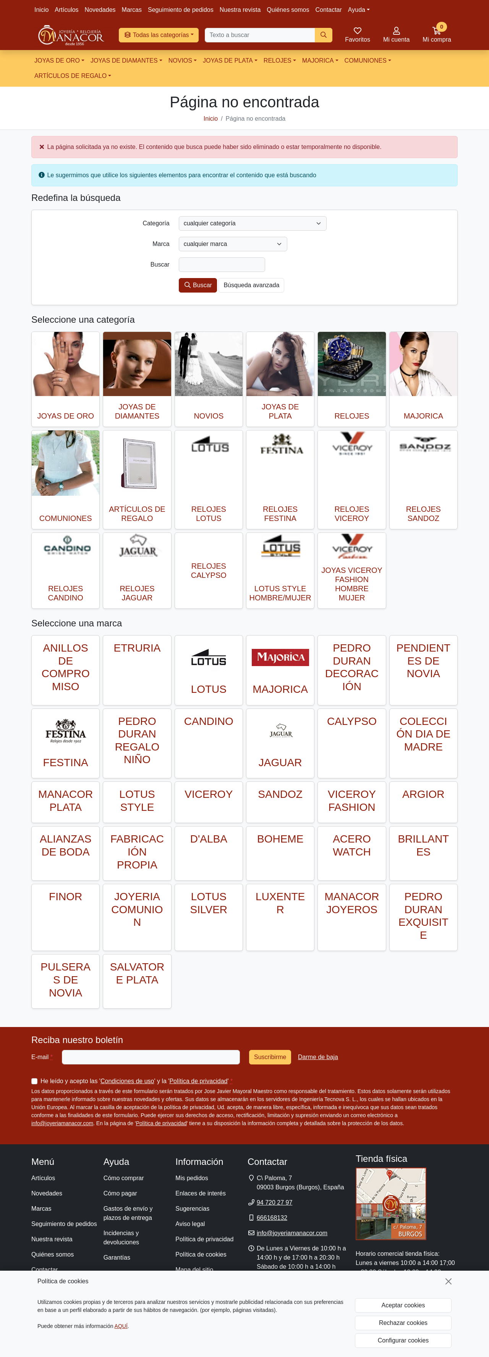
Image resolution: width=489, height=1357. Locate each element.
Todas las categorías (156, 35)
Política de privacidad (198, 1081)
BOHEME (280, 839)
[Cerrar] (448, 1281)
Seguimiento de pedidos (181, 9)
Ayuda (356, 9)
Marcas (132, 9)
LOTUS (209, 689)
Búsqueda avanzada (251, 285)
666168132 (272, 1218)
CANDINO (208, 721)
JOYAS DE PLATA (228, 60)
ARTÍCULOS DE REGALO (70, 76)
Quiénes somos (288, 9)
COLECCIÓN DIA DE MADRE (424, 734)
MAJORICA (318, 60)
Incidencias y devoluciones (121, 1237)
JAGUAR (280, 762)
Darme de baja (318, 1057)
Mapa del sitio (194, 1269)
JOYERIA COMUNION (137, 909)
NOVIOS (180, 60)
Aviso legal (190, 1224)
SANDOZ (280, 794)
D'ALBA (208, 839)
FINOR (65, 897)
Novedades (100, 9)
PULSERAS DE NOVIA (65, 979)
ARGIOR (423, 794)
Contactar (328, 9)
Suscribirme (270, 1057)
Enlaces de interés (200, 1193)
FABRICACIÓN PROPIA (137, 851)
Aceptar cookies (403, 1305)
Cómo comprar (124, 1178)
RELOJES (277, 60)
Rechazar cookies (403, 1323)
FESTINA (65, 762)
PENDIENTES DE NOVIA (424, 660)
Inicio (41, 9)
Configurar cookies (403, 1340)
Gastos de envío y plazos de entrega (128, 1213)
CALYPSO (352, 721)
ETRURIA (137, 648)
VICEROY (209, 794)
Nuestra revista (240, 9)
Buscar (198, 285)
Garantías (117, 1257)
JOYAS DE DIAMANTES (124, 60)
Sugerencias (192, 1208)
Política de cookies (200, 1254)
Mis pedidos (191, 1178)
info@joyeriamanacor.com (62, 1123)
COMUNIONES (366, 60)
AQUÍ (121, 1326)
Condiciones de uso (127, 1081)
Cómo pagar (120, 1193)
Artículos (66, 9)
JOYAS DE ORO (57, 60)
